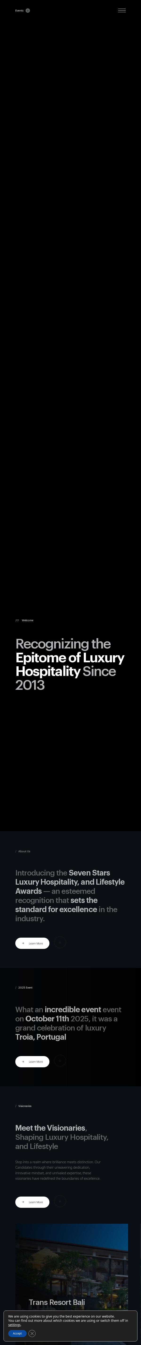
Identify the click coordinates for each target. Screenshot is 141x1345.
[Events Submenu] (27, 10)
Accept (17, 1333)
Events (19, 10)
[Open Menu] (122, 10)
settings (14, 1325)
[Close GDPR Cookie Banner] (32, 1333)
